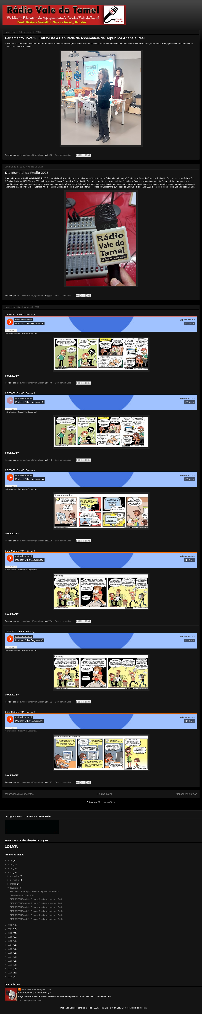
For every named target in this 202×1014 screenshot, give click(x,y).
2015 (10, 953)
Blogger (142, 1008)
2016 (10, 949)
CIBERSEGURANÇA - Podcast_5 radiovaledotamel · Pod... (36, 903)
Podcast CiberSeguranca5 (27, 412)
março (13, 884)
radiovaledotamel (11, 333)
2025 (10, 864)
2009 (10, 976)
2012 (10, 965)
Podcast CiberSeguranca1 (27, 731)
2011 (10, 969)
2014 (10, 957)
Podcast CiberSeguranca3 (27, 570)
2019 (10, 937)
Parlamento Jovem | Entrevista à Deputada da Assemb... (35, 891)
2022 (10, 925)
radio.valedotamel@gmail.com (36, 989)
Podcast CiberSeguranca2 (27, 650)
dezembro (15, 876)
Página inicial (104, 794)
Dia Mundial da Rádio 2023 (27, 173)
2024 (10, 868)
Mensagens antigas (186, 794)
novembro (15, 880)
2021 (10, 929)
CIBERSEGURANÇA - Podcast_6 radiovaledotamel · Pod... (36, 899)
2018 (10, 941)
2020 (10, 933)
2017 (10, 945)
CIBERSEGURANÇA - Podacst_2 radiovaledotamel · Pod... (36, 915)
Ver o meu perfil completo (29, 1000)
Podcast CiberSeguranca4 (27, 489)
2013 (10, 961)
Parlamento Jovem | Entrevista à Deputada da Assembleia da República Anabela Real (75, 38)
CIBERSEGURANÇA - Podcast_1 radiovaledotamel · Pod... (36, 919)
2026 (10, 860)
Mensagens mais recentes (19, 794)
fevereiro (14, 888)
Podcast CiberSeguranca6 (27, 333)
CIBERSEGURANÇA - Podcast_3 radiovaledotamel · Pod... (36, 911)
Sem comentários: (63, 155)
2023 (10, 872)
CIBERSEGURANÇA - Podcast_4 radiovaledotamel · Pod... (36, 907)
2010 (10, 973)
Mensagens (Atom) (106, 802)
